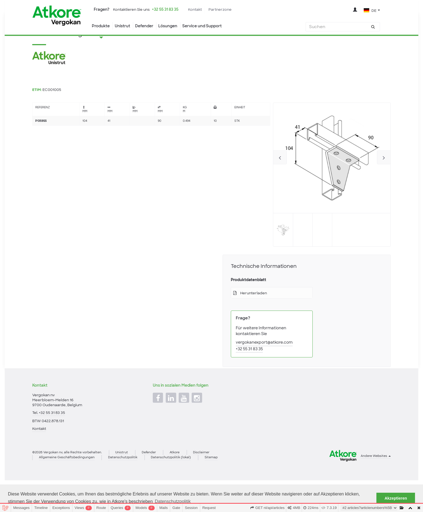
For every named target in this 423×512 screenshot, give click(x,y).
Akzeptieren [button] (395, 498)
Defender (147, 26)
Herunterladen (255, 320)
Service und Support (210, 26)
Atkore (186, 482)
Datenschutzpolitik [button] (173, 501)
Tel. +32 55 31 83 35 (49, 440)
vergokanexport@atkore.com (264, 370)
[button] (371, 10)
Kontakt (202, 9)
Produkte (101, 26)
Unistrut (124, 26)
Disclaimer (215, 482)
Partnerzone (229, 9)
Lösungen (173, 26)
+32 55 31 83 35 (170, 9)
